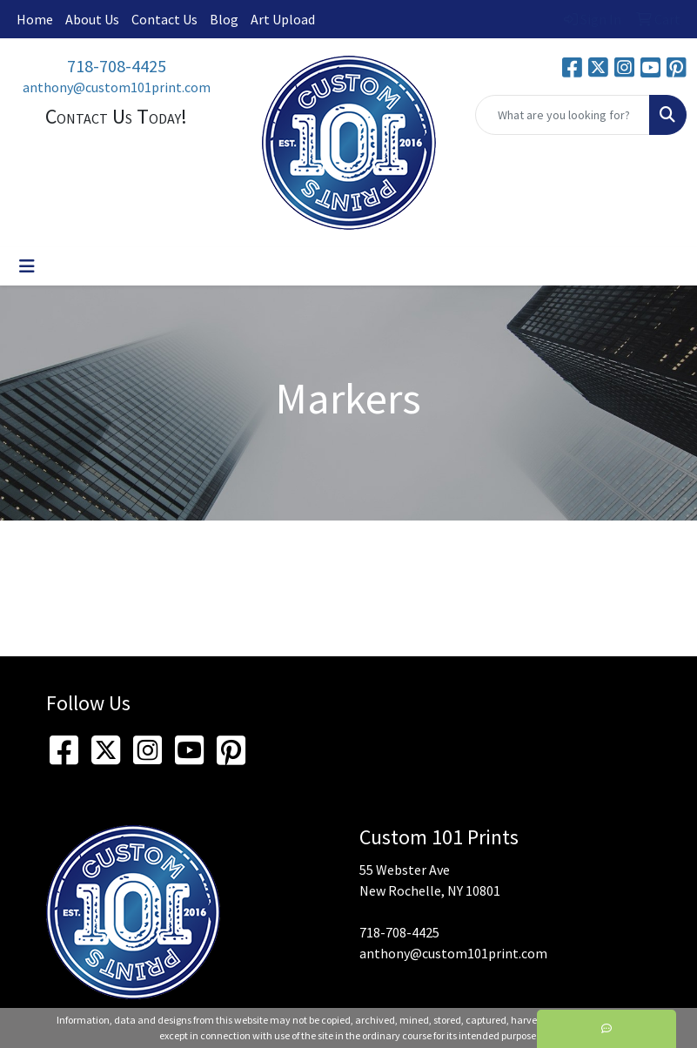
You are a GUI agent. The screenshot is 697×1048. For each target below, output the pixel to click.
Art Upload (283, 19)
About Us (92, 19)
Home (35, 19)
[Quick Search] (562, 115)
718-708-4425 (116, 66)
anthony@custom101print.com (117, 87)
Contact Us (164, 19)
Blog (224, 19)
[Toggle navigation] (27, 266)
